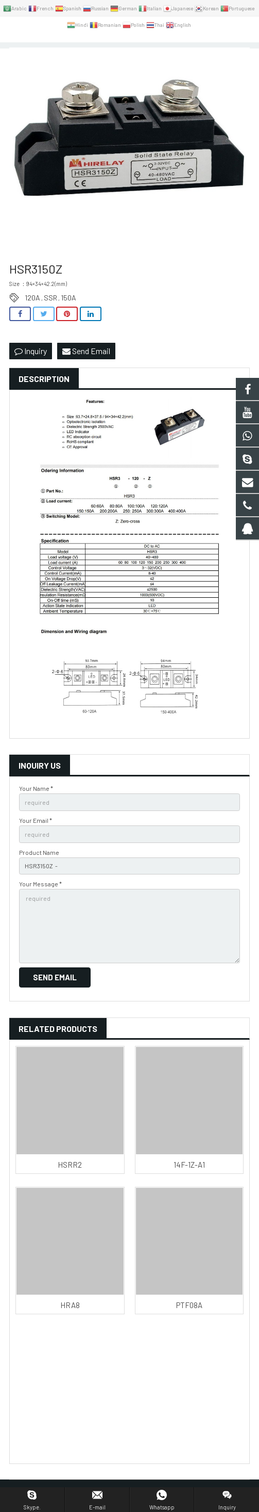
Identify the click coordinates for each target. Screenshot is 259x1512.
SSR (50, 297)
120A (32, 297)
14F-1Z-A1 (189, 1164)
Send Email (86, 351)
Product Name (39, 852)
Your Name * (36, 788)
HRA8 (70, 1305)
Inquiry (30, 351)
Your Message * (40, 883)
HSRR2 (70, 1164)
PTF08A (189, 1305)
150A (68, 297)
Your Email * (35, 820)
